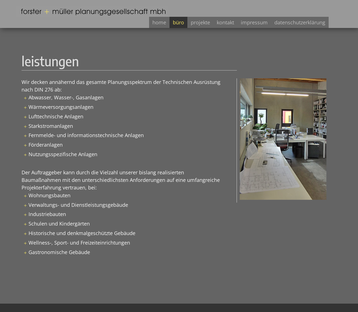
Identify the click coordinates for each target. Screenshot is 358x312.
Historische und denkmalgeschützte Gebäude (82, 233)
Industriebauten (47, 214)
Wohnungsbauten (49, 195)
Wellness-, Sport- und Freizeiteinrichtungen (79, 242)
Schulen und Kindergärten (59, 223)
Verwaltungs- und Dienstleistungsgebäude (78, 204)
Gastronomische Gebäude (59, 252)
